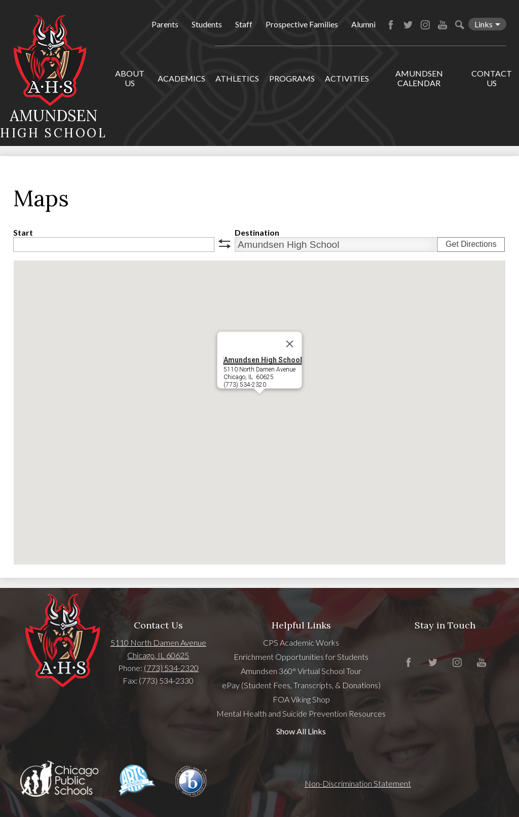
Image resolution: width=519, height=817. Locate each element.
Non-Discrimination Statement (358, 783)
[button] (259, 403)
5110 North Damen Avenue (158, 642)
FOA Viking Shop (301, 699)
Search (459, 24)
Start (23, 232)
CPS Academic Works (301, 642)
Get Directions (471, 244)
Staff (243, 24)
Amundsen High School (263, 360)
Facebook (390, 24)
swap (224, 243)
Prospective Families (302, 24)
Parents (165, 24)
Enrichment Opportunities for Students (301, 656)
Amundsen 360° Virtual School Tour (301, 671)
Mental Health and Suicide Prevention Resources (301, 713)
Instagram (425, 24)
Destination (257, 232)
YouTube (442, 24)
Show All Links (301, 731)
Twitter (408, 24)
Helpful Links (301, 625)
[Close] (290, 344)
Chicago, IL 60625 (158, 655)
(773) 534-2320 (171, 668)
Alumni (363, 24)
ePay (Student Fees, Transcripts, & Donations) (301, 685)
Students (207, 24)
